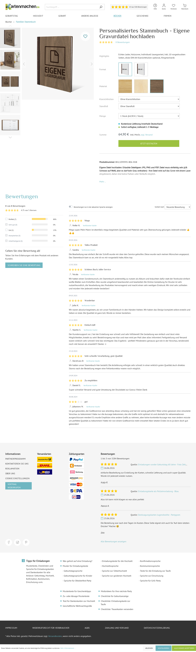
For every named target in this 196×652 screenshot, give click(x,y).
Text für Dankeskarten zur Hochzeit (79, 601)
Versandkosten (55, 636)
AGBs (87, 627)
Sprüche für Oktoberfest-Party (77, 580)
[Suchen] (101, 7)
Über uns (10, 473)
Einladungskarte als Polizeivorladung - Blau (158, 491)
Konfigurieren (163, 648)
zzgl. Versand (147, 134)
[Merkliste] (173, 7)
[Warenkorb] (185, 7)
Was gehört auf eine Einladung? (77, 561)
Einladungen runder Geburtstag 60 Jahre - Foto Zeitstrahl (164, 464)
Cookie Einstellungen (17, 478)
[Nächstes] (92, 63)
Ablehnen (149, 648)
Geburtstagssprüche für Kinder (78, 575)
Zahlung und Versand (117, 627)
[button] (102, 181)
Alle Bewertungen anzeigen (113, 541)
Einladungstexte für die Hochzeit (117, 561)
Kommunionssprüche (150, 566)
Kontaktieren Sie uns (17, 463)
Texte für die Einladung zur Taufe (155, 570)
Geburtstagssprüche (73, 570)
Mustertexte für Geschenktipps (77, 591)
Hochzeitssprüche (110, 566)
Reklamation (12, 468)
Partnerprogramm (15, 458)
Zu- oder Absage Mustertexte (76, 596)
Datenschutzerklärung (157, 627)
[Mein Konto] (164, 7)
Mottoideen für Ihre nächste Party (116, 591)
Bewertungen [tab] (21, 196)
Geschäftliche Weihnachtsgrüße (77, 606)
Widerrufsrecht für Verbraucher (50, 627)
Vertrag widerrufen (14, 486)
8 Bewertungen (123, 42)
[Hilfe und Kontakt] (155, 7)
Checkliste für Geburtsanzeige (114, 596)
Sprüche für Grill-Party (150, 580)
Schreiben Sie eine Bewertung (24, 265)
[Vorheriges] (24, 63)
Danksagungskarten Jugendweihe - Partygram (159, 514)
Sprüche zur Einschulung (151, 575)
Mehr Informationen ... (68, 648)
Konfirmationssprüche (150, 561)
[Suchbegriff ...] (71, 7)
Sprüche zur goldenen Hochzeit (116, 575)
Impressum (11, 627)
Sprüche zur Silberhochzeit (114, 570)
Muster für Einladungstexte (75, 566)
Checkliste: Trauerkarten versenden (117, 609)
